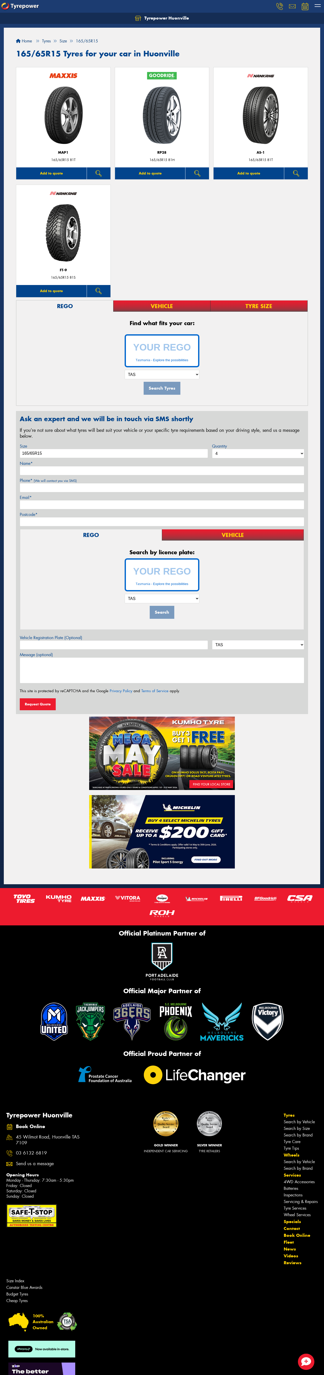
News (290, 1249)
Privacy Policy (121, 690)
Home (24, 41)
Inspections (293, 1195)
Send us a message (35, 1164)
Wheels (291, 1155)
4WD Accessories (299, 1181)
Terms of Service (154, 690)
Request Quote (38, 704)
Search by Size (297, 1128)
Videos (291, 1256)
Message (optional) (36, 654)
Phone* (48, 480)
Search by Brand (298, 1135)
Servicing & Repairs (301, 1201)
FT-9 (63, 270)
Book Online (297, 1235)
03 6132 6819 (31, 1153)
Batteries (291, 1188)
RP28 (161, 152)
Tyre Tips (291, 1148)
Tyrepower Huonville (162, 18)
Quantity (219, 446)
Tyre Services (295, 1208)
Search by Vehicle (299, 1122)
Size (23, 446)
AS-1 (261, 152)
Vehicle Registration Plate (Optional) (51, 637)
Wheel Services (297, 1215)
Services (292, 1175)
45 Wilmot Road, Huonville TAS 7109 (48, 1140)
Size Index (15, 1281)
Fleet (289, 1242)
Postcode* (28, 514)
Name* (26, 463)
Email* (26, 497)
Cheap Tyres (17, 1300)
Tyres (289, 1115)
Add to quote (51, 173)
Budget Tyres (17, 1294)
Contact (292, 1228)
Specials (292, 1221)
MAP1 (63, 152)
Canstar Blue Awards (24, 1287)
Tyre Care (292, 1141)
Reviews (292, 1263)
